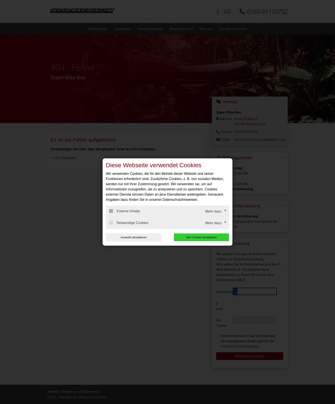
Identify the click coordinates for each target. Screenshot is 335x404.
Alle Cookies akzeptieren (201, 237)
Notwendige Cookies (128, 223)
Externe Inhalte (124, 211)
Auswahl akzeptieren (134, 237)
